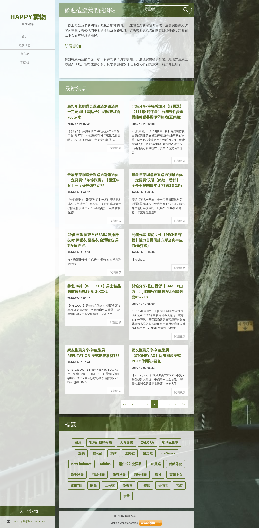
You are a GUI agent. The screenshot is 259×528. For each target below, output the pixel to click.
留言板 (24, 54)
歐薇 (93, 485)
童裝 (81, 453)
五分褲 (110, 485)
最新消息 (24, 45)
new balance (81, 464)
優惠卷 (127, 485)
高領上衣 (175, 474)
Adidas (105, 464)
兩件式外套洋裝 (130, 464)
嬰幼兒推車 (170, 442)
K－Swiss (168, 453)
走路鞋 (130, 453)
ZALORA (147, 442)
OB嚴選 (155, 464)
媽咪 (113, 453)
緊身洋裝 (77, 474)
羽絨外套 (98, 474)
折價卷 (163, 485)
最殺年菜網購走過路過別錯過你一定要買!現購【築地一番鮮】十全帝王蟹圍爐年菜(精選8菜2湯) (158, 180)
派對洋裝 (119, 474)
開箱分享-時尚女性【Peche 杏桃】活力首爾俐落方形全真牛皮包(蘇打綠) (157, 240)
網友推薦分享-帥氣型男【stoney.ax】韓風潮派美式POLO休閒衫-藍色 (156, 355)
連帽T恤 (76, 485)
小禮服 (145, 485)
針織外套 (175, 464)
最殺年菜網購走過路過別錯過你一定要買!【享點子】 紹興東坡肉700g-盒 (93, 112)
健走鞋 (148, 453)
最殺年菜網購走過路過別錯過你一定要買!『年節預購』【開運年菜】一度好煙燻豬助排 (93, 180)
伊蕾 (126, 496)
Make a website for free (124, 522)
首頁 (25, 36)
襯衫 (158, 474)
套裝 (179, 485)
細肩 (78, 442)
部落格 (24, 62)
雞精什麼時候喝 (100, 442)
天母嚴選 (126, 442)
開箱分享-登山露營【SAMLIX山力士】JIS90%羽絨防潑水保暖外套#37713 (157, 291)
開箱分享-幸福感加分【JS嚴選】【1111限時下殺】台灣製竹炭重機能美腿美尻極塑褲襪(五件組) (157, 112)
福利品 (97, 453)
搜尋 (186, 10)
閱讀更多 (115, 148)
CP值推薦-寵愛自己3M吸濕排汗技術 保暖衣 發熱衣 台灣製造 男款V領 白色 (93, 240)
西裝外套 (140, 474)
